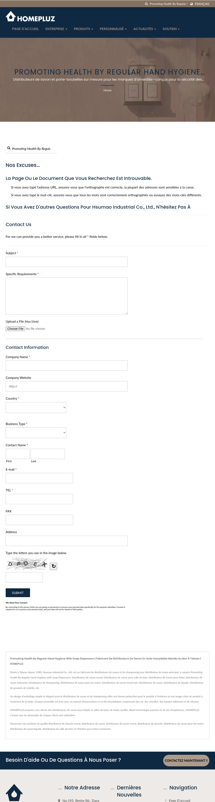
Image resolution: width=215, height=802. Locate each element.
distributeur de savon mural (121, 723)
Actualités (144, 28)
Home (107, 90)
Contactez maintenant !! (186, 760)
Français (202, 4)
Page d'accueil (25, 28)
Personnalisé (113, 28)
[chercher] (146, 4)
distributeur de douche (150, 723)
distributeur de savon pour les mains (183, 723)
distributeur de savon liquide (25, 728)
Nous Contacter (102, 728)
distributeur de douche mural (64, 723)
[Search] (168, 4)
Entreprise (56, 28)
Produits (83, 28)
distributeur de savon (93, 723)
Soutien (171, 28)
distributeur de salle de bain (58, 728)
